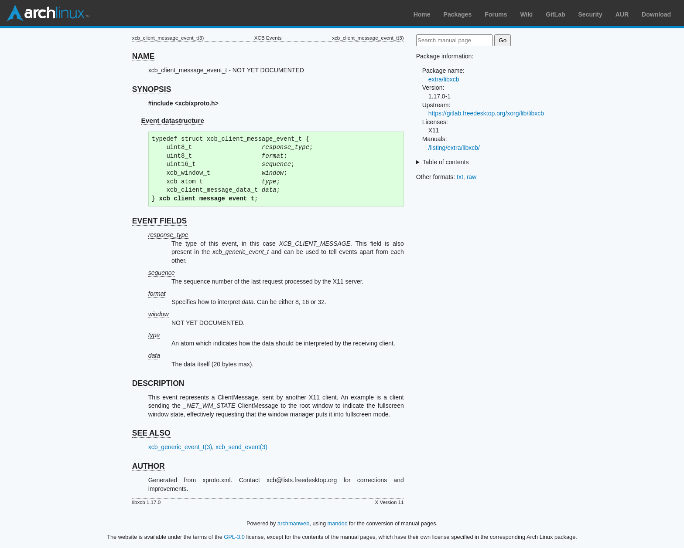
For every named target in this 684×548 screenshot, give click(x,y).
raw (472, 176)
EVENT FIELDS (159, 220)
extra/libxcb (443, 79)
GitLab (555, 14)
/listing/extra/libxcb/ (454, 147)
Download (656, 14)
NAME (143, 56)
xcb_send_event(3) (241, 446)
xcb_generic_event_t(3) (180, 446)
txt (460, 176)
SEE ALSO (151, 433)
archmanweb (293, 523)
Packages (458, 14)
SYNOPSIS (151, 89)
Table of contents (446, 162)
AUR (622, 14)
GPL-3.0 (234, 537)
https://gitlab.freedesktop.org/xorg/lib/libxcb (486, 113)
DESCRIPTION (158, 383)
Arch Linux (48, 13)
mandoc (338, 523)
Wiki (526, 14)
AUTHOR (148, 466)
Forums (496, 14)
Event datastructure (173, 120)
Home (422, 14)
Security (590, 14)
